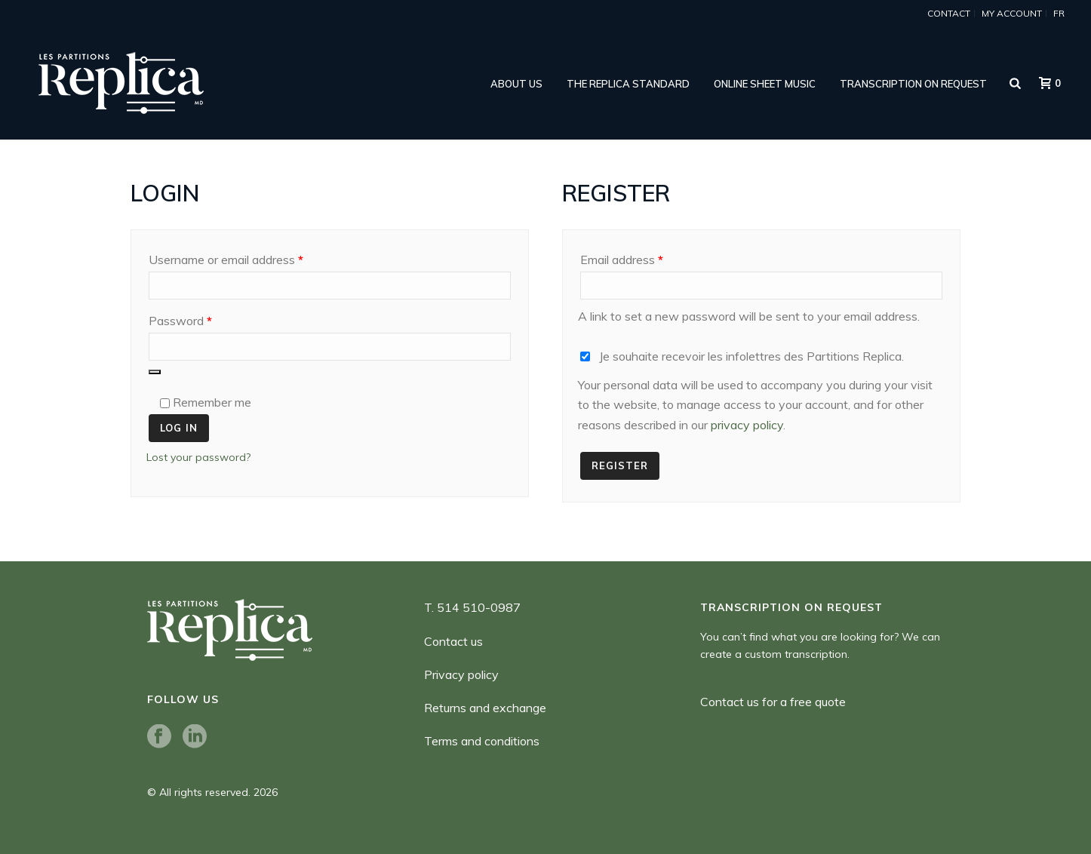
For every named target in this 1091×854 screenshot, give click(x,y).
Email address (645, 257)
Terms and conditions (481, 740)
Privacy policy (461, 674)
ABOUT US (516, 84)
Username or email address (249, 257)
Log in (179, 428)
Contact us (453, 641)
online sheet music (765, 84)
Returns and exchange (485, 707)
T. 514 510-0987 (472, 607)
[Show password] (155, 372)
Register (620, 465)
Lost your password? (198, 457)
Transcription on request (913, 84)
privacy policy (747, 424)
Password (204, 318)
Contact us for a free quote (773, 701)
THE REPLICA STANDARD (628, 84)
